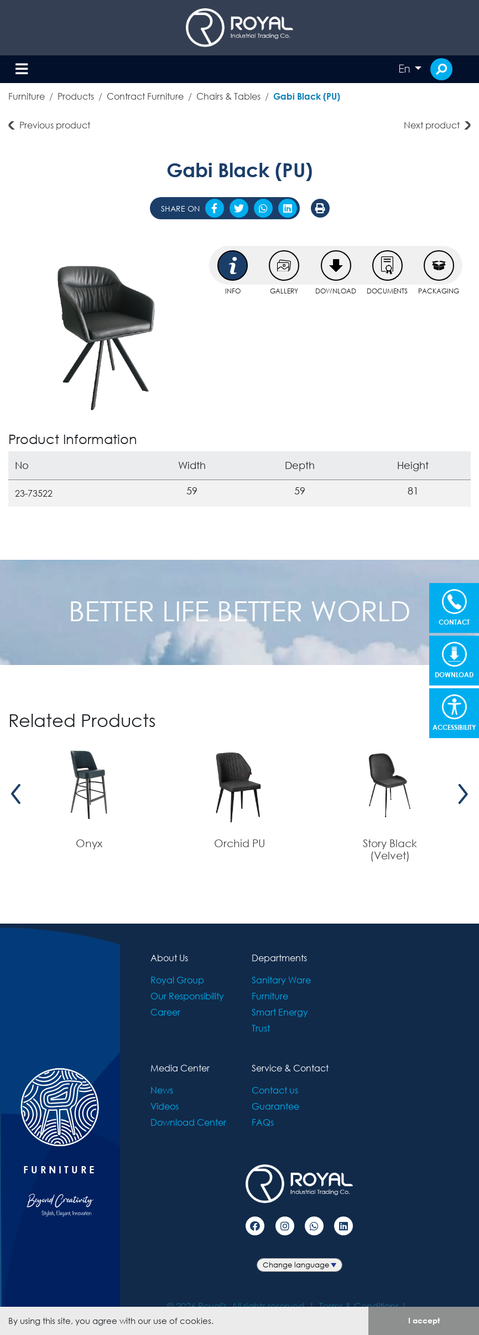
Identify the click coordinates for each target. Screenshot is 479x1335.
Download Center (188, 1122)
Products (76, 96)
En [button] (405, 68)
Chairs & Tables (228, 96)
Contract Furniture (145, 96)
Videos (164, 1106)
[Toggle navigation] (21, 69)
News (161, 1090)
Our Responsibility (187, 996)
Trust (261, 1028)
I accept (424, 1320)
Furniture (26, 96)
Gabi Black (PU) (306, 96)
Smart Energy (280, 1012)
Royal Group (177, 980)
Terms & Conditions (359, 1306)
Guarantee (275, 1106)
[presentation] (16, 794)
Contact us (275, 1090)
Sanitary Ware (281, 980)
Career (165, 1012)
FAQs (263, 1122)
